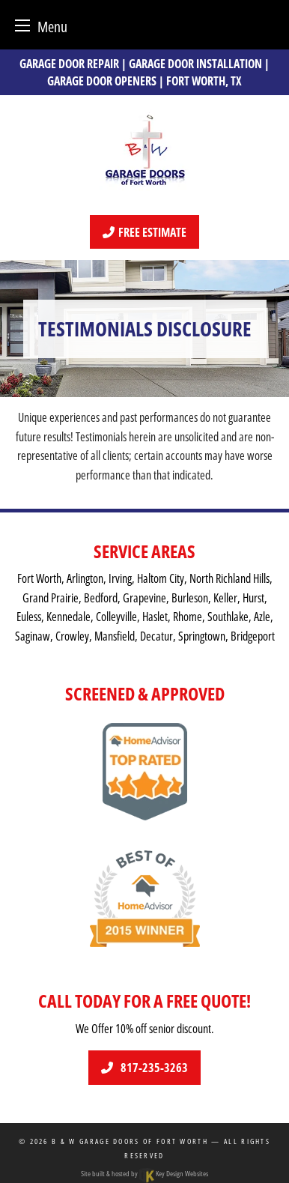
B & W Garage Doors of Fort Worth (130, 1141)
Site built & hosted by (144, 1173)
